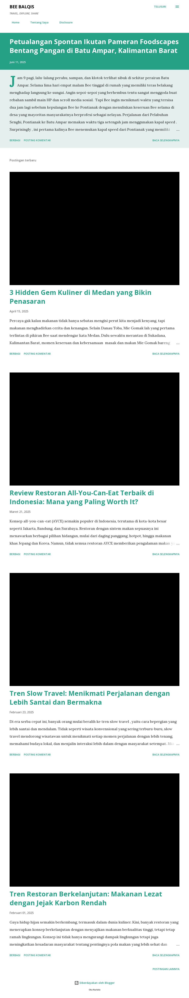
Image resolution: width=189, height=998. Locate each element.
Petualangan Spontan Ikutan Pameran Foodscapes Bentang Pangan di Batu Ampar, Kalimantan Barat (94, 46)
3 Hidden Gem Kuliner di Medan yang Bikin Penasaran (81, 297)
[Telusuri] (160, 6)
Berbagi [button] (15, 140)
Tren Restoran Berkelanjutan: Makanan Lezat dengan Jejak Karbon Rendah (86, 898)
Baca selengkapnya (165, 140)
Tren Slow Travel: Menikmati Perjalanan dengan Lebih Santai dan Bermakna (90, 698)
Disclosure (63, 22)
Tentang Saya (37, 22)
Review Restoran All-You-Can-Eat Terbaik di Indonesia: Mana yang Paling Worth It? (82, 497)
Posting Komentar (37, 140)
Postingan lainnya (166, 969)
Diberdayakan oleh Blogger (94, 983)
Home (13, 22)
